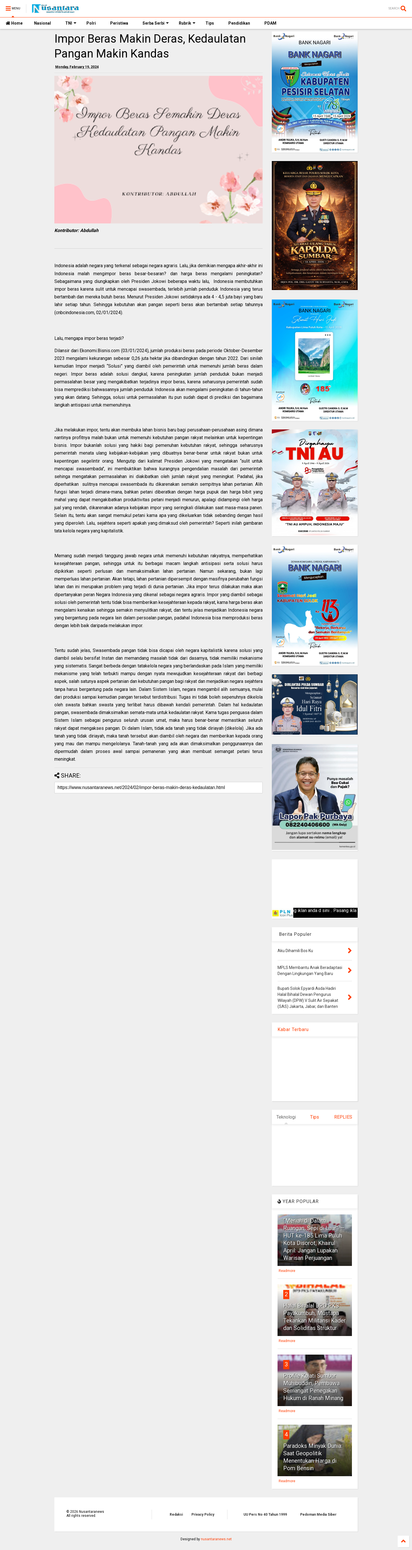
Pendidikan (239, 23)
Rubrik (187, 23)
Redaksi (176, 1515)
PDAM (270, 23)
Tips (209, 23)
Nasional (42, 23)
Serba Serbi (155, 23)
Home (14, 23)
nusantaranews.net (216, 1539)
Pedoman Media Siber (318, 1515)
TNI (70, 23)
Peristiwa (119, 23)
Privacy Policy (202, 1515)
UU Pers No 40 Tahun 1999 (265, 1515)
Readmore (287, 1271)
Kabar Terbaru (293, 1029)
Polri (91, 23)
